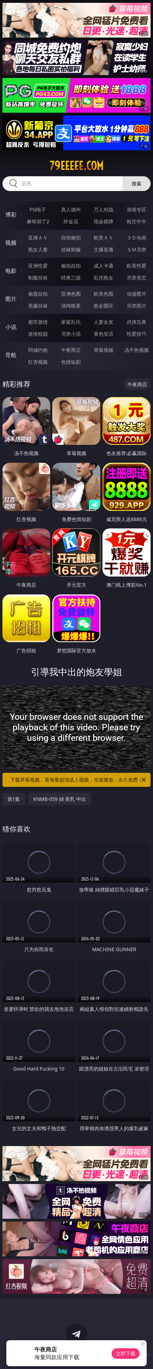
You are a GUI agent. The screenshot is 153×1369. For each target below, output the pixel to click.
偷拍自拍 (71, 265)
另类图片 (136, 305)
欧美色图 (103, 293)
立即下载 (125, 1353)
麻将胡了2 (38, 221)
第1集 (13, 799)
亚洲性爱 (38, 265)
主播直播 (103, 249)
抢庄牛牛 (136, 221)
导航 (10, 355)
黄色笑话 (103, 333)
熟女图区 (103, 305)
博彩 (10, 214)
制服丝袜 (38, 277)
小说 (10, 327)
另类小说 (71, 333)
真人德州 (71, 209)
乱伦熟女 (103, 277)
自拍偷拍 (71, 237)
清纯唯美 (71, 305)
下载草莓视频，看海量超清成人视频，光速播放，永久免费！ (78, 780)
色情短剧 (71, 361)
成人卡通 (103, 265)
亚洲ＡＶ (38, 237)
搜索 (136, 183)
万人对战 (103, 209)
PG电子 (38, 209)
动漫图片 (136, 293)
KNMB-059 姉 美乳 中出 (59, 799)
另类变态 (136, 277)
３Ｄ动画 (136, 237)
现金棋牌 (103, 221)
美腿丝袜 (38, 305)
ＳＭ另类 (136, 249)
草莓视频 (103, 350)
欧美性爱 (136, 265)
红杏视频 (38, 361)
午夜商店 (71, 350)
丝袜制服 (71, 249)
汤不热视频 (136, 350)
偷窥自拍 (38, 293)
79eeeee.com (76, 166)
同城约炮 (38, 350)
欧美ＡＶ (103, 237)
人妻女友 (103, 321)
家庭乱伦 (71, 321)
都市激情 (38, 321)
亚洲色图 (71, 293)
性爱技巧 (136, 333)
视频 (10, 242)
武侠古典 (136, 321)
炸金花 (71, 221)
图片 (10, 299)
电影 (10, 271)
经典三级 (71, 277)
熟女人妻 (38, 249)
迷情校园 (38, 333)
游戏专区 (136, 209)
